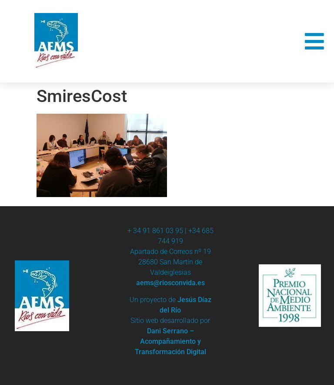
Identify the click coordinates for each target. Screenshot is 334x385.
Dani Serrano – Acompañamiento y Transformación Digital (170, 341)
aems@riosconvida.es (170, 283)
